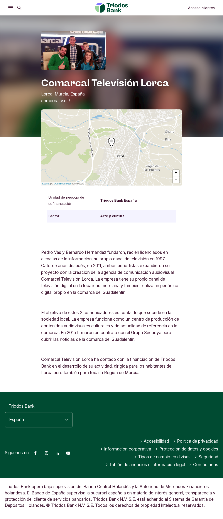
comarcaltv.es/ (55, 100)
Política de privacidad (195, 441)
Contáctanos (203, 464)
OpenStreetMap (62, 183)
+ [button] (176, 173)
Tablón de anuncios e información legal (145, 464)
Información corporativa (125, 449)
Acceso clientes (201, 8)
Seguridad (206, 456)
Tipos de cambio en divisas (162, 456)
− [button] (176, 179)
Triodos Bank (21, 406)
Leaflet (45, 183)
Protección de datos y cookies (186, 449)
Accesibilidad (154, 441)
